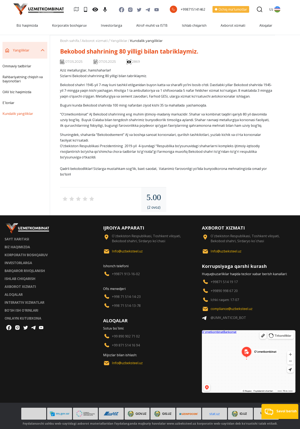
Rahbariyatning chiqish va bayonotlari (22, 79)
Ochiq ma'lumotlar (231, 9)
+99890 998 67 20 (224, 291)
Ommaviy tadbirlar (16, 66)
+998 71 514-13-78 (126, 305)
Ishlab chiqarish (194, 25)
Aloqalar (265, 25)
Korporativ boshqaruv (69, 25)
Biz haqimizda (27, 25)
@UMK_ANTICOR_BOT (228, 317)
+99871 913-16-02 (126, 274)
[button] (279, 411)
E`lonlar (8, 102)
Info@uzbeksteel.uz (127, 251)
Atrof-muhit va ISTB (152, 25)
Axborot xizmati (233, 25)
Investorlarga (111, 25)
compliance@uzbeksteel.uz (231, 308)
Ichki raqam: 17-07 (225, 299)
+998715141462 (193, 9)
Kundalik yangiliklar (17, 113)
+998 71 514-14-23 (126, 296)
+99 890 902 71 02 (126, 336)
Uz (274, 9)
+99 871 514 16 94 (126, 345)
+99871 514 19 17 (224, 282)
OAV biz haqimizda (16, 92)
